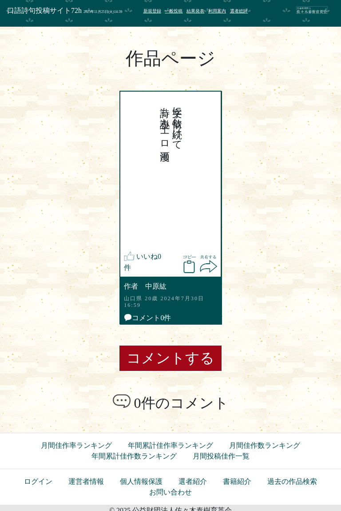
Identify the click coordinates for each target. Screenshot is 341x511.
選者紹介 (192, 481)
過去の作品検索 (292, 481)
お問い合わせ (170, 492)
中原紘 (155, 286)
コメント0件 (147, 318)
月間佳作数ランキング (264, 445)
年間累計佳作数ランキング (134, 456)
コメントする (170, 358)
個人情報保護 (141, 481)
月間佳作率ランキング (76, 445)
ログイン (38, 481)
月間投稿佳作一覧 (221, 456)
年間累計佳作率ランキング (170, 445)
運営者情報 (86, 481)
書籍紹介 (237, 481)
